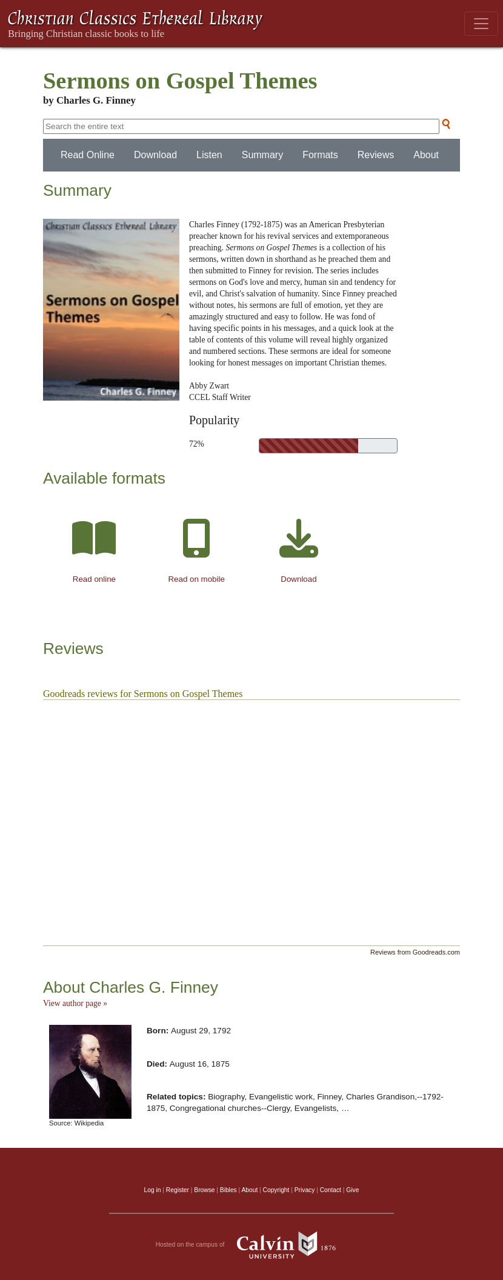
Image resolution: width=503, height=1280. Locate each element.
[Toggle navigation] (481, 24)
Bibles (228, 1190)
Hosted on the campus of (252, 1245)
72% (196, 443)
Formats (320, 155)
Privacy (305, 1190)
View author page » (75, 1003)
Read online (94, 579)
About (426, 155)
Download (155, 155)
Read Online (88, 155)
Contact (330, 1190)
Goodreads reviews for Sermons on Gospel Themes (142, 693)
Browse (204, 1190)
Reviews (376, 155)
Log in (152, 1190)
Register (177, 1190)
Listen (209, 155)
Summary (262, 155)
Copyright (276, 1190)
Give (352, 1190)
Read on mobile (196, 579)
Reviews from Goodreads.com (415, 952)
